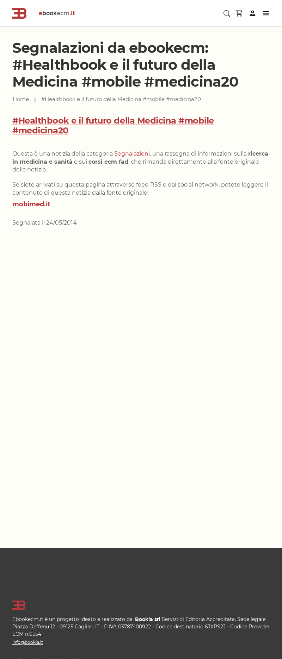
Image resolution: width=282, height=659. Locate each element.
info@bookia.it (27, 642)
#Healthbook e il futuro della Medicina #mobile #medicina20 (113, 125)
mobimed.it (31, 204)
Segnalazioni (132, 153)
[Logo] (141, 605)
